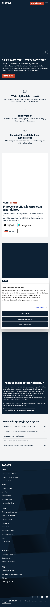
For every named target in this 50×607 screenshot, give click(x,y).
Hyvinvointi (5, 551)
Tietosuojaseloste (8, 571)
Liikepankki (5, 527)
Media (4, 485)
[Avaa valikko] (46, 3)
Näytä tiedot (40, 307)
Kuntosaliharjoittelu (8, 530)
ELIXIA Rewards (7, 488)
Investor (4, 492)
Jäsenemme (6, 558)
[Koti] (6, 3)
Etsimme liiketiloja (8, 503)
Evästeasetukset (25, 319)
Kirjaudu (4, 578)
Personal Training (7, 519)
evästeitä (41, 601)
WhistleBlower (6, 496)
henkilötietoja (6, 603)
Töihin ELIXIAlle (7, 481)
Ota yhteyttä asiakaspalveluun (12, 574)
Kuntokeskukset (7, 499)
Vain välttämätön (25, 325)
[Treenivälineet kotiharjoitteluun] (25, 355)
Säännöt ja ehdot (7, 582)
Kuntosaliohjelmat (7, 534)
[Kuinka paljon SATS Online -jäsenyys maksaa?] (25, 266)
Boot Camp (5, 523)
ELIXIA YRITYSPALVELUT (10, 477)
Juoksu (4, 538)
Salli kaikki (25, 313)
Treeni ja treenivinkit (8, 562)
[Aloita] (45, 52)
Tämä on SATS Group (9, 473)
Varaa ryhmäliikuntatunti (9, 512)
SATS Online (6, 542)
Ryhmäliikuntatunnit (8, 516)
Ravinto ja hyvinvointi (9, 554)
